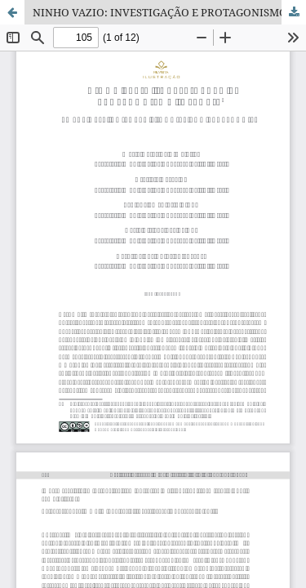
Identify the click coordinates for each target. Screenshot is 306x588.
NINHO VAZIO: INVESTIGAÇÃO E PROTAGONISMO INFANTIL (169, 12)
